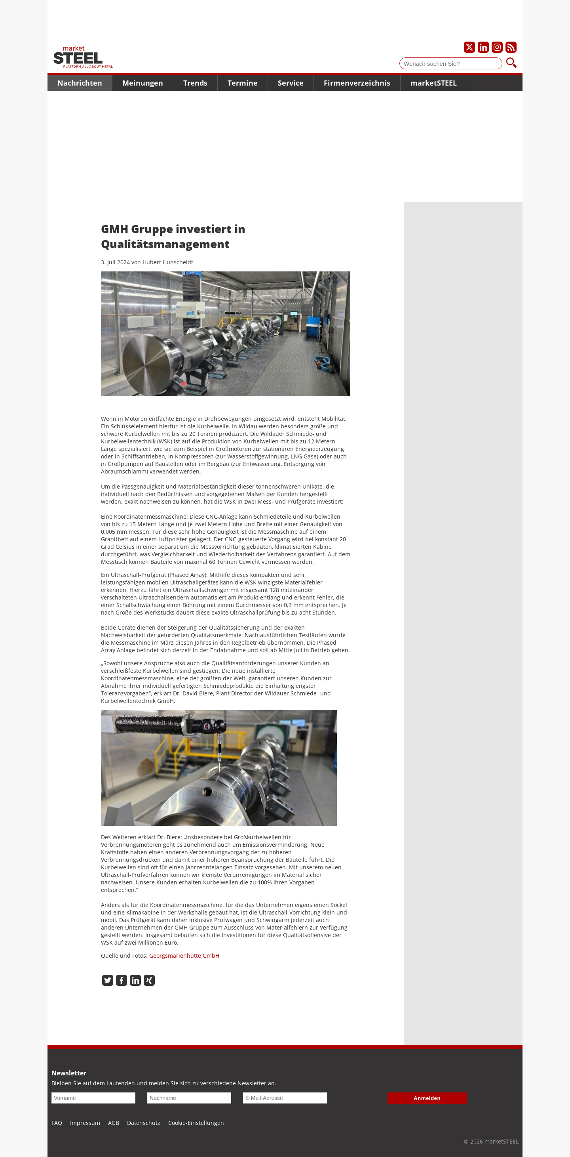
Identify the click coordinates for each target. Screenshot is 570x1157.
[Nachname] (189, 1098)
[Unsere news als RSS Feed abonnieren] (511, 47)
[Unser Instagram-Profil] (497, 47)
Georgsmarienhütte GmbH (184, 955)
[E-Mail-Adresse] (285, 1098)
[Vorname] (93, 1098)
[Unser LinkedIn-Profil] (483, 47)
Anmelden (427, 1098)
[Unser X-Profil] (469, 47)
